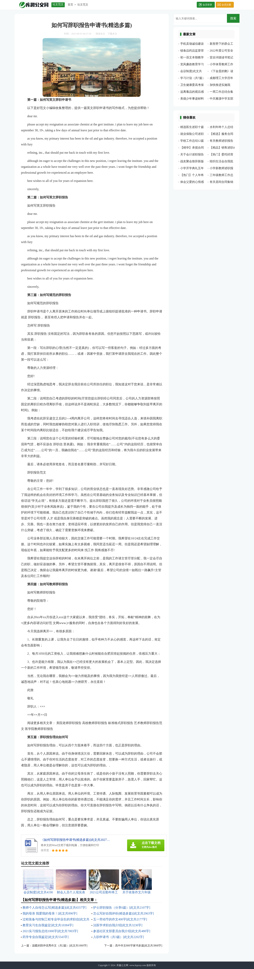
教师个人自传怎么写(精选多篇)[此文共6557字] (54, 907)
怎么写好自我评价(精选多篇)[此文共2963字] (123, 913)
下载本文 (112, 33)
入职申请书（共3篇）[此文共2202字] (118, 937)
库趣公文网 (122, 965)
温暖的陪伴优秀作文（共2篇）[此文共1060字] (59, 945)
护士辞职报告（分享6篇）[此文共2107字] (121, 907)
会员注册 (226, 4)
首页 (70, 4)
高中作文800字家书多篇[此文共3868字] (138, 945)
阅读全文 (100, 33)
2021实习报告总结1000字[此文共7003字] (50, 931)
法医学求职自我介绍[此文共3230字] (117, 925)
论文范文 (82, 4)
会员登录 (207, 4)
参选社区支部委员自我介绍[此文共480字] (121, 931)
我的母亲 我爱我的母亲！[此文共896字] (50, 913)
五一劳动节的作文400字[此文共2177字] (120, 919)
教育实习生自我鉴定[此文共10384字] (48, 925)
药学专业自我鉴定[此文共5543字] (46, 937)
